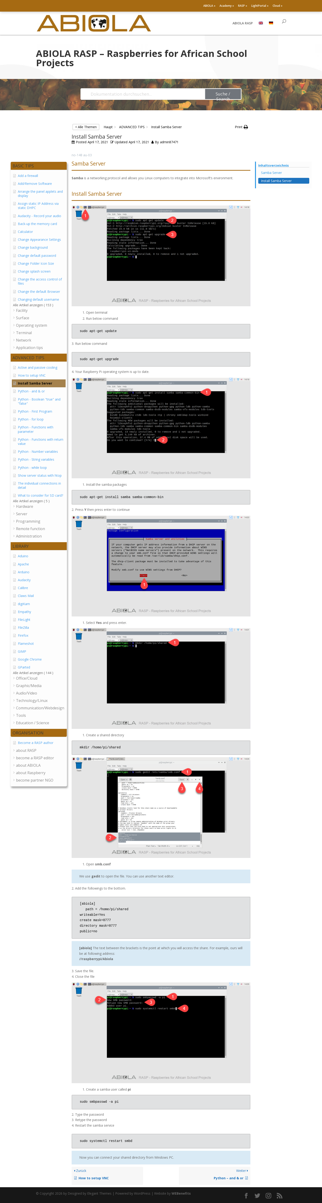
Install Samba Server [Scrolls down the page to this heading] (276, 181)
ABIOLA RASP (243, 23)
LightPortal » (259, 6)
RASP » (242, 6)
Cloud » (277, 6)
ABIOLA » (209, 6)
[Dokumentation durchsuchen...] (142, 94)
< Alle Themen (86, 127)
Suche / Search (223, 95)
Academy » (227, 6)
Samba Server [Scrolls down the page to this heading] (271, 172)
